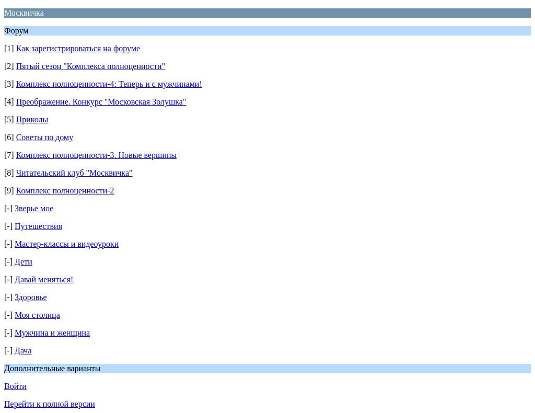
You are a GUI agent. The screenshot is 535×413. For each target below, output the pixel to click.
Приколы (32, 119)
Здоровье (31, 297)
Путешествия (38, 226)
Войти (15, 386)
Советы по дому (45, 137)
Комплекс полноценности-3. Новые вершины (96, 155)
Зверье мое (34, 208)
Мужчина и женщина (52, 332)
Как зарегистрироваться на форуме (78, 48)
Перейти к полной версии (49, 403)
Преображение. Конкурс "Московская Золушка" (101, 101)
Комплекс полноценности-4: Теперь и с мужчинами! (109, 83)
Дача (23, 350)
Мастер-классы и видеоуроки (67, 243)
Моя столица (37, 315)
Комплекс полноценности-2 (65, 190)
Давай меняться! (44, 279)
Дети (23, 261)
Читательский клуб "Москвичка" (74, 172)
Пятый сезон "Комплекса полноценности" (91, 66)
